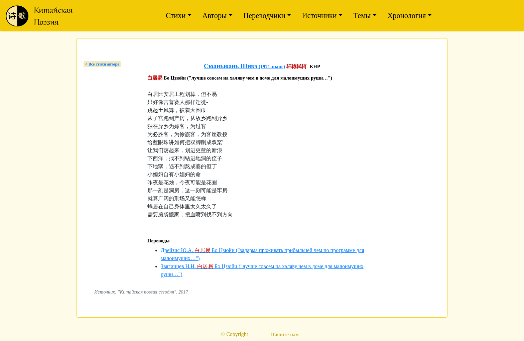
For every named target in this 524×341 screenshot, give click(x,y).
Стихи (176, 15)
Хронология (406, 15)
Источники (319, 15)
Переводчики (264, 15)
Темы (362, 15)
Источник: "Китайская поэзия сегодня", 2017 (141, 292)
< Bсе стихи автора (102, 64)
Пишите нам (284, 334)
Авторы (214, 15)
